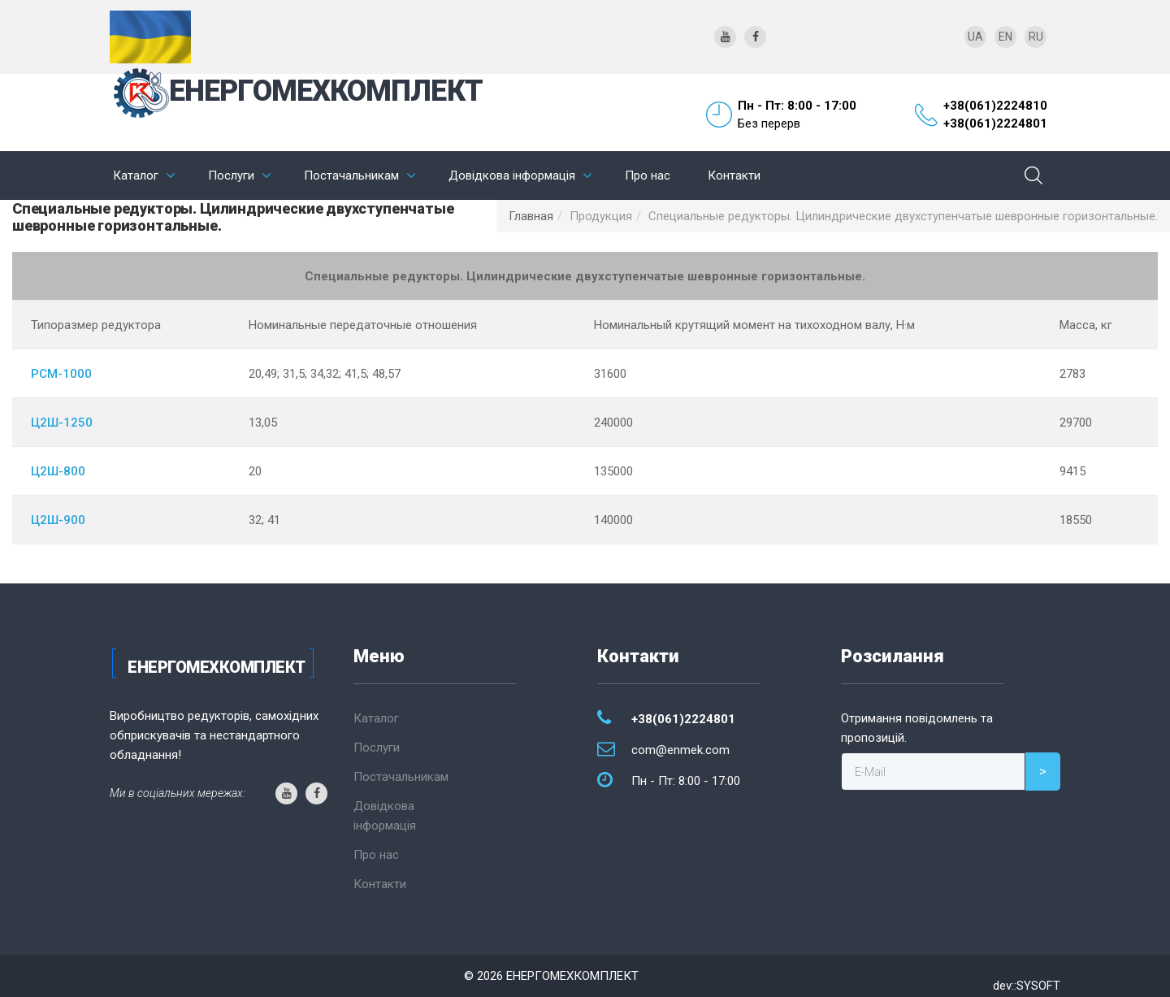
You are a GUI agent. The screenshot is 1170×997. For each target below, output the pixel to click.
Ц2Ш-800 (58, 471)
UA (975, 36)
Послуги (231, 175)
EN (1005, 36)
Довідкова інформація (511, 175)
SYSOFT (1038, 985)
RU (1036, 36)
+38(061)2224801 (995, 123)
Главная (531, 216)
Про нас (647, 175)
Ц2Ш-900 (58, 520)
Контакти (734, 175)
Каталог (135, 175)
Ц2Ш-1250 (62, 422)
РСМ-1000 (61, 373)
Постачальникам (351, 175)
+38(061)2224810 (995, 105)
